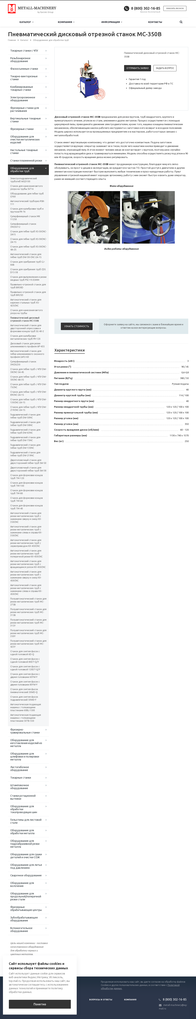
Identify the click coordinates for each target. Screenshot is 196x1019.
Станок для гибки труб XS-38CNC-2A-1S (28, 240)
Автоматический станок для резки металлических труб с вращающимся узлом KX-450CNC (28, 564)
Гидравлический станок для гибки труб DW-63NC (25, 431)
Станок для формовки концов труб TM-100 (26, 484)
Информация (111, 22)
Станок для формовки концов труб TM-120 (26, 476)
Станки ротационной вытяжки (23, 797)
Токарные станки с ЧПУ (24, 50)
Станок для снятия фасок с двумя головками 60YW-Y (25, 675)
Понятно (40, 1004)
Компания (66, 22)
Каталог (26, 22)
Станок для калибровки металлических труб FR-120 (25, 337)
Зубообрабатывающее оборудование (24, 919)
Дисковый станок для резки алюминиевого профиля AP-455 (27, 345)
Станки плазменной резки (26, 160)
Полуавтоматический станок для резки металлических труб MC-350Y (28, 633)
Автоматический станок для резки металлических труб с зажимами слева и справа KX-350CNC (26, 531)
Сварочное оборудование (26, 875)
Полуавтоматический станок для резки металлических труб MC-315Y (28, 623)
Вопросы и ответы (100, 999)
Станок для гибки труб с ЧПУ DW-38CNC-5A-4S (28, 370)
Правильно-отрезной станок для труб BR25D (28, 293)
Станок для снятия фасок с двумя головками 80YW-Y (25, 683)
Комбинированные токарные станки (21, 88)
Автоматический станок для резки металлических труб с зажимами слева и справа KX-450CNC (26, 589)
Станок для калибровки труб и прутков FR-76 (27, 210)
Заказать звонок (175, 8)
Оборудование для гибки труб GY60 (27, 195)
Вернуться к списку (19, 964)
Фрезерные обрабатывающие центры (26, 908)
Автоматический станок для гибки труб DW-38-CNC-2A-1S (25, 255)
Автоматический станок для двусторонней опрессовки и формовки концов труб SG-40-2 (27, 328)
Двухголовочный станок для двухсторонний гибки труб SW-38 (28, 469)
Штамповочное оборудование (19, 787)
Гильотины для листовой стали (25, 821)
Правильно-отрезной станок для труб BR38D (28, 286)
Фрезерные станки (22, 129)
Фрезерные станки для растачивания (24, 109)
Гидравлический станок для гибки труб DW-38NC (25, 423)
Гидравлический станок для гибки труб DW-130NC (25, 446)
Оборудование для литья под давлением (26, 866)
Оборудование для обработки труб (22, 170)
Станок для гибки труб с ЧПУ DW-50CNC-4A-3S (28, 378)
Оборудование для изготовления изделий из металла (26, 743)
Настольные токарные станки (24, 151)
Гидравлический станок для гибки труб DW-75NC (25, 438)
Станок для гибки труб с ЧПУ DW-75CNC (28, 385)
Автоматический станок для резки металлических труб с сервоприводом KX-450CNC (25, 543)
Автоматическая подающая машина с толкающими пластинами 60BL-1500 (25, 707)
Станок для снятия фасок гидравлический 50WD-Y (24, 698)
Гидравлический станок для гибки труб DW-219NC (25, 454)
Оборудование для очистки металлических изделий (25, 139)
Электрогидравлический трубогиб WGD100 (23, 180)
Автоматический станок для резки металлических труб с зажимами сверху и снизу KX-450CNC (25, 576)
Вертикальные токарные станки (25, 120)
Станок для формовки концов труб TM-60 (26, 499)
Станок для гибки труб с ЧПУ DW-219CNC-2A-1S (28, 408)
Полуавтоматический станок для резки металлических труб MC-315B (28, 612)
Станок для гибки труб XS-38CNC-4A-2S (28, 248)
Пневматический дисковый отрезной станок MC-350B (24, 319)
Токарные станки (20, 777)
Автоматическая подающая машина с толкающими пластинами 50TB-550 (25, 718)
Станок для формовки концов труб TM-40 (26, 507)
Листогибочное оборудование (19, 769)
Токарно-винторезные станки (24, 78)
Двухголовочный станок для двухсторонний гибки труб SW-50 (28, 461)
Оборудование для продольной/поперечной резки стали (25, 896)
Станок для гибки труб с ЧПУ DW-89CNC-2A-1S (28, 393)
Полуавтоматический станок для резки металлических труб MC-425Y (28, 644)
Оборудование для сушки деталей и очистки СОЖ (26, 856)
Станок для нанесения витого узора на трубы (26, 311)
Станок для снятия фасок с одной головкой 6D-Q (25, 652)
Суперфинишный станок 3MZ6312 (23, 225)
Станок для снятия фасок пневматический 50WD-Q (24, 690)
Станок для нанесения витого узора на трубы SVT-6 (26, 187)
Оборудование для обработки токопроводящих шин (23, 809)
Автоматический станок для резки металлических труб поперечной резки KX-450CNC (26, 553)
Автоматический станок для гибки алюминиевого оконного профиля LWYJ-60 (27, 354)
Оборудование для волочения (22, 884)
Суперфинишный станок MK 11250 (25, 217)
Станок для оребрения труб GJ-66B (27, 263)
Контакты (155, 22)
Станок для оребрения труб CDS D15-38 (28, 271)
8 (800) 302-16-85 (145, 8)
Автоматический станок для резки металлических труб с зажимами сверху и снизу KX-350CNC (25, 517)
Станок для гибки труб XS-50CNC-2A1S (28, 233)
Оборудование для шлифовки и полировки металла (24, 756)
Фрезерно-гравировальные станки (25, 731)
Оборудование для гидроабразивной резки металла (24, 843)
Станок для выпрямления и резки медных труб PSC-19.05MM (28, 278)
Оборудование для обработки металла (22, 832)
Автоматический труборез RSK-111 (27, 202)
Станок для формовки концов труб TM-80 (26, 492)
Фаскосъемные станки (24, 68)
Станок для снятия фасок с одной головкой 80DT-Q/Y (25, 660)
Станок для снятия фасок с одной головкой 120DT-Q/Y (25, 668)
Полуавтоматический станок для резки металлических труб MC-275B (28, 601)
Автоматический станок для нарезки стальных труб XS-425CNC (25, 302)
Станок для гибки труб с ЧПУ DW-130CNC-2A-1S (28, 401)
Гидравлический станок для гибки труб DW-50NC (25, 416)
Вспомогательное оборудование (21, 930)
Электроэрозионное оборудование (22, 99)
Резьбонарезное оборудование (20, 60)
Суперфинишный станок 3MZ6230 (23, 363)
